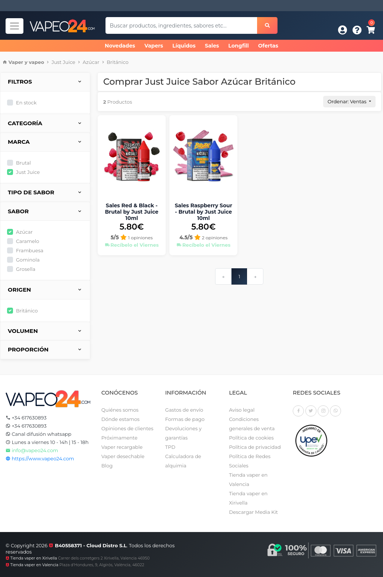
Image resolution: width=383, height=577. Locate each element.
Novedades (120, 45)
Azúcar (91, 62)
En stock (26, 103)
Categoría (45, 123)
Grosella (25, 269)
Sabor (45, 211)
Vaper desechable (123, 456)
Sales (212, 45)
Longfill (238, 45)
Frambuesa (29, 250)
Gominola (28, 260)
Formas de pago (185, 419)
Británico (118, 62)
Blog (107, 466)
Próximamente (119, 438)
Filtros (45, 82)
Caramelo (27, 241)
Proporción (45, 350)
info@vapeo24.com (32, 450)
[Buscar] (267, 25)
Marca (45, 142)
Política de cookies (251, 438)
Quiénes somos (120, 410)
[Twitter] (311, 410)
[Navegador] (14, 26)
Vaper (16, 62)
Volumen (45, 331)
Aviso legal (241, 410)
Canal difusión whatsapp (38, 434)
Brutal (23, 163)
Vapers (154, 45)
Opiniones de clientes (127, 428)
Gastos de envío (184, 410)
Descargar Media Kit (253, 512)
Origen (45, 290)
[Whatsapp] (335, 410)
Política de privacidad (254, 447)
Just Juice (63, 62)
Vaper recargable (122, 447)
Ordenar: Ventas (348, 101)
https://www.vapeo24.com (40, 458)
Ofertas (268, 45)
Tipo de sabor (45, 192)
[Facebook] (298, 410)
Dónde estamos (120, 419)
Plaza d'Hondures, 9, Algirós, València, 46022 (101, 565)
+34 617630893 (26, 418)
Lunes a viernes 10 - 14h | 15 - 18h (47, 442)
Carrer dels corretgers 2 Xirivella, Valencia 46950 (104, 558)
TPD (170, 447)
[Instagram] (323, 410)
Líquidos (183, 45)
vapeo (36, 62)
